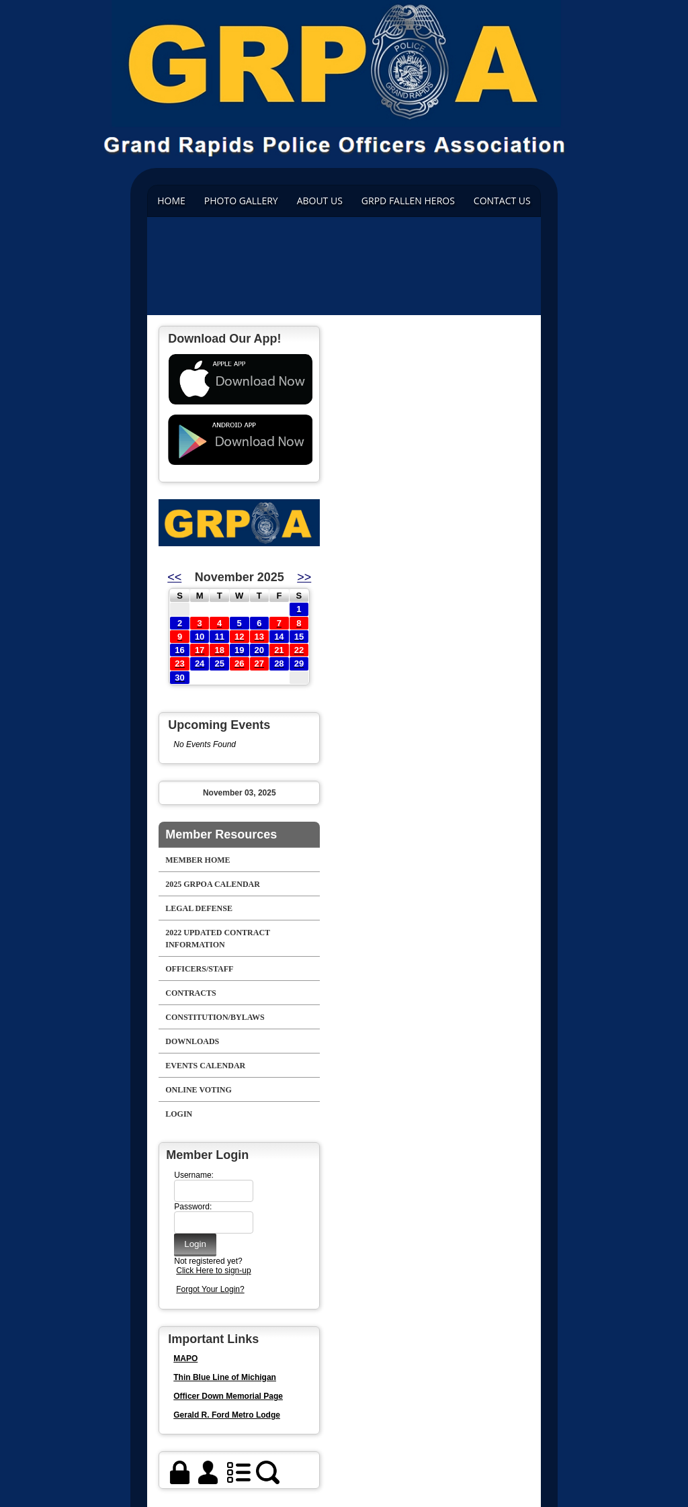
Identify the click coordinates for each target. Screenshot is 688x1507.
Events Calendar (205, 1065)
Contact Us (502, 200)
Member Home (197, 860)
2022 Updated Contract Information (217, 938)
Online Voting (198, 1089)
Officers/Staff (199, 969)
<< (174, 577)
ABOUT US (320, 200)
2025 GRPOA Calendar (212, 884)
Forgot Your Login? (210, 1289)
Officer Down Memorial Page (228, 1396)
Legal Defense (198, 908)
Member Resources (221, 834)
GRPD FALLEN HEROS (408, 200)
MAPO (185, 1358)
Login (178, 1114)
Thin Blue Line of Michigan (224, 1377)
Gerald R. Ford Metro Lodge (226, 1415)
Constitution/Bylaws (214, 1017)
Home (171, 200)
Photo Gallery (241, 200)
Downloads (192, 1041)
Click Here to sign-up (213, 1270)
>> (304, 577)
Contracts (190, 993)
